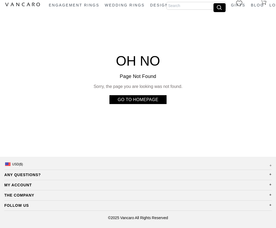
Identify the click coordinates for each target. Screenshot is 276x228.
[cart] (265, 2)
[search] (219, 7)
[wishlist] (241, 3)
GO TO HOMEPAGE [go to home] (138, 99)
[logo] (23, 5)
